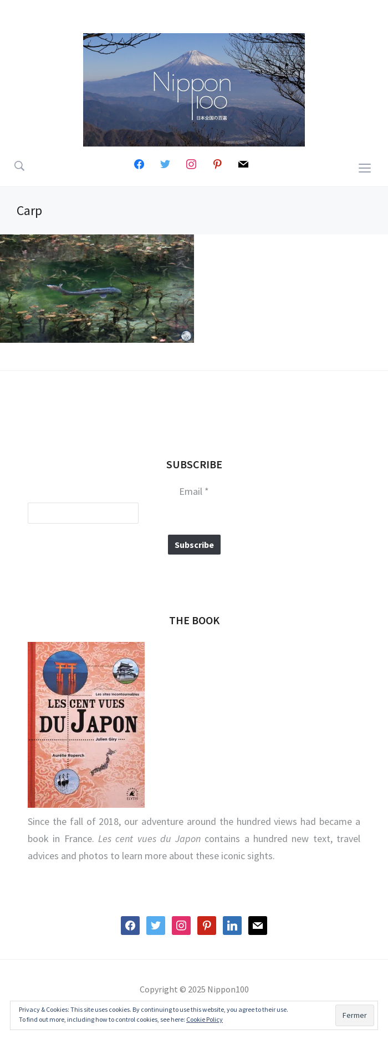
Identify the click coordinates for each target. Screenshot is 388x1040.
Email (194, 491)
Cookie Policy (204, 1019)
